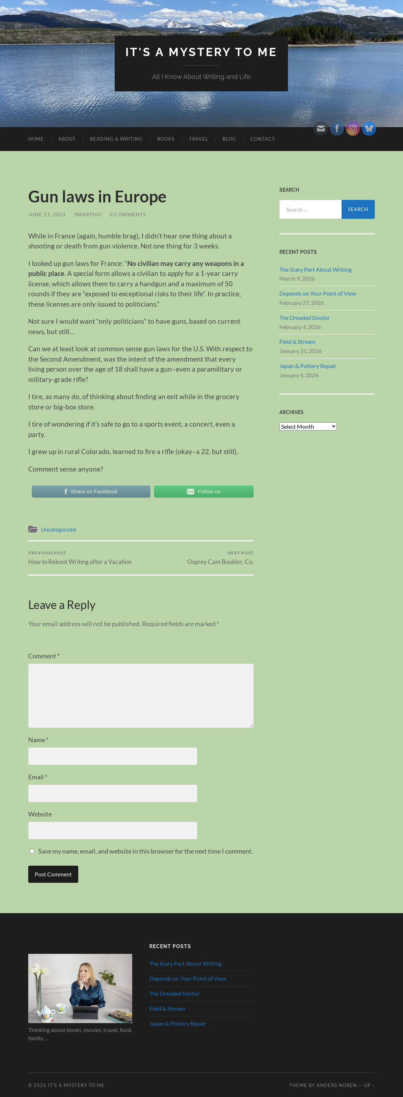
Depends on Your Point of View (317, 293)
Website (40, 814)
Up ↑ (369, 1085)
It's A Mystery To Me (201, 52)
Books (166, 139)
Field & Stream (297, 341)
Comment (44, 656)
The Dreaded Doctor (304, 317)
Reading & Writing (116, 139)
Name (38, 740)
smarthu (87, 214)
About (67, 139)
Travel (198, 139)
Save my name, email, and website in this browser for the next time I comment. (145, 851)
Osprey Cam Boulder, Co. (220, 557)
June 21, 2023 (47, 214)
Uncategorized (58, 529)
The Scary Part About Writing (315, 269)
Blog (229, 139)
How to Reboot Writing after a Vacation (79, 557)
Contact (262, 139)
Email (38, 777)
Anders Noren (337, 1085)
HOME (36, 139)
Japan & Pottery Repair (307, 365)
